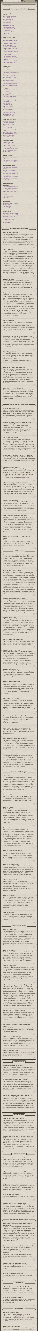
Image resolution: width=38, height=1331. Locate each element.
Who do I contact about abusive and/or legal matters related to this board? (10, 218)
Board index (7, 5)
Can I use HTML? (7, 103)
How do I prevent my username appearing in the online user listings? (10, 43)
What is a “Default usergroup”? (10, 135)
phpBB (22, 477)
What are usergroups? (8, 124)
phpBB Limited (21, 1316)
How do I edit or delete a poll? (10, 80)
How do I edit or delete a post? (10, 71)
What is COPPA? (7, 17)
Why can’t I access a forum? (10, 82)
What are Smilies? (7, 104)
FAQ (5, 1)
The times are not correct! (9, 46)
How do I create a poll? (9, 75)
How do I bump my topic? (9, 96)
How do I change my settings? (10, 40)
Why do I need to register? (9, 16)
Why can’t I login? (7, 22)
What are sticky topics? (9, 112)
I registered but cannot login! (10, 20)
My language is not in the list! (10, 51)
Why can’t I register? (8, 19)
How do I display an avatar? (10, 56)
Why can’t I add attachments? (10, 83)
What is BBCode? (7, 101)
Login (18, 1)
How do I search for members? (10, 176)
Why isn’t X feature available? (10, 214)
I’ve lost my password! (8, 27)
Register (14, 1)
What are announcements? (10, 111)
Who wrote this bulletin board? (10, 213)
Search (9, 1)
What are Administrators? (9, 121)
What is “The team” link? (9, 136)
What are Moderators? (8, 122)
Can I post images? (8, 106)
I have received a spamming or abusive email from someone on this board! (10, 150)
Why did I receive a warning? (10, 85)
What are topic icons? (8, 115)
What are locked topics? (9, 114)
